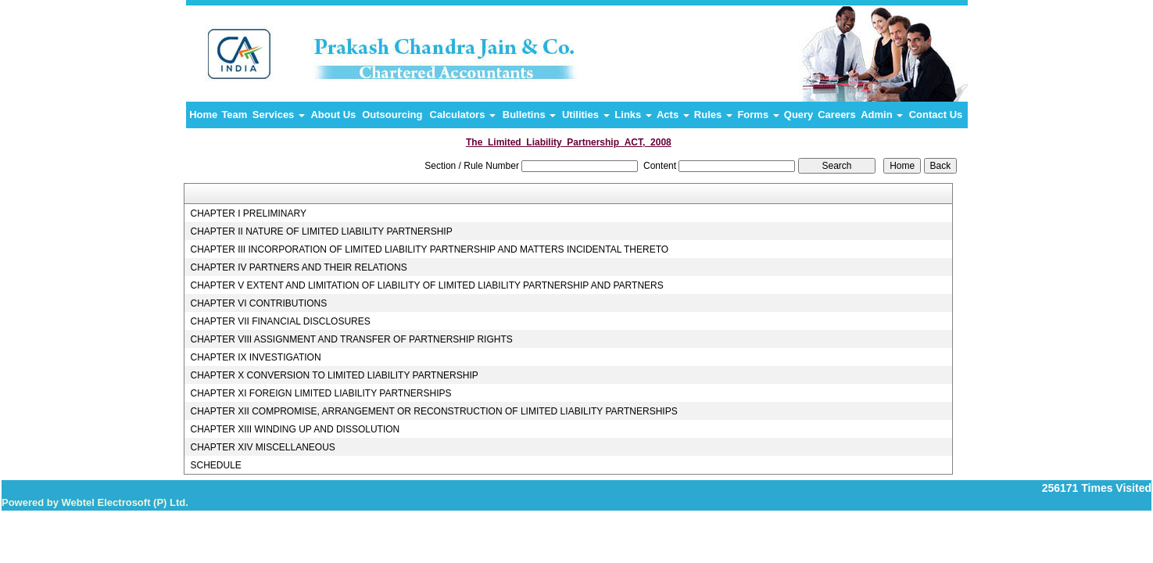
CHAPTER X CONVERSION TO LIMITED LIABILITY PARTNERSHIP (334, 375)
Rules (713, 114)
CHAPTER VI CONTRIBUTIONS (258, 303)
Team (234, 114)
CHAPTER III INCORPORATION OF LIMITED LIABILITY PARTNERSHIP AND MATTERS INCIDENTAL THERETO (429, 249)
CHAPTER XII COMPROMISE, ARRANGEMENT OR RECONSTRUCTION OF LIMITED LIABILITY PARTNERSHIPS (433, 411)
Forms (758, 114)
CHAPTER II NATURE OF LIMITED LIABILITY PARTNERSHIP (321, 231)
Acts (673, 114)
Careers (836, 114)
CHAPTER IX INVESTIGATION (255, 357)
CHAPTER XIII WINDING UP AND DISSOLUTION (294, 429)
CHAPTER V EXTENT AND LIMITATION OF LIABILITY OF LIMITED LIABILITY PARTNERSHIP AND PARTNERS (426, 285)
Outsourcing (392, 114)
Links (633, 114)
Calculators (463, 114)
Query (799, 114)
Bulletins (530, 114)
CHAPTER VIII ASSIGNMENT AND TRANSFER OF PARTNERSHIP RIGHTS (351, 339)
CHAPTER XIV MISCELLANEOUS (262, 447)
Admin (882, 114)
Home (203, 114)
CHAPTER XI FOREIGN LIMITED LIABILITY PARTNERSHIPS (320, 393)
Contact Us (936, 114)
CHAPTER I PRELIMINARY (248, 213)
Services (278, 114)
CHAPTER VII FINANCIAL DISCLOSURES (280, 321)
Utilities (586, 114)
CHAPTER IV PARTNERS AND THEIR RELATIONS (298, 267)
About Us (333, 114)
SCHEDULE (215, 465)
